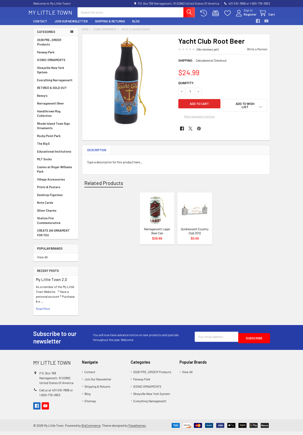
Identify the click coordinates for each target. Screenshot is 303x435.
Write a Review (257, 53)
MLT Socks (44, 163)
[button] (245, 109)
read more (43, 312)
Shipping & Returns (110, 25)
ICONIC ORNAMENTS (51, 63)
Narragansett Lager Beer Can (157, 235)
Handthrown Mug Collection (49, 117)
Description (96, 153)
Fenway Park (45, 56)
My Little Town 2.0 (51, 283)
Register (245, 17)
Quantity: (186, 86)
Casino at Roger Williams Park (54, 173)
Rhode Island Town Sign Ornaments (53, 129)
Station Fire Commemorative (49, 224)
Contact (40, 25)
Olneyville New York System (50, 74)
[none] (129, 84)
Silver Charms (46, 214)
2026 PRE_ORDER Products (49, 46)
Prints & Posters (48, 190)
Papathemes (137, 429)
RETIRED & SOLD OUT (52, 91)
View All (42, 261)
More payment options (199, 118)
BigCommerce (91, 429)
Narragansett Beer (50, 107)
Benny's (42, 99)
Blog (136, 25)
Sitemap (90, 404)
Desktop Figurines (50, 198)
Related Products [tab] (103, 187)
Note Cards (45, 206)
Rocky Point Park (49, 139)
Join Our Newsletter (71, 25)
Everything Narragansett (54, 84)
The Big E (43, 147)
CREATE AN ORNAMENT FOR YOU (53, 236)
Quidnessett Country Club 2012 (194, 235)
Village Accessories (51, 183)
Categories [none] (46, 35)
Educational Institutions (54, 155)
